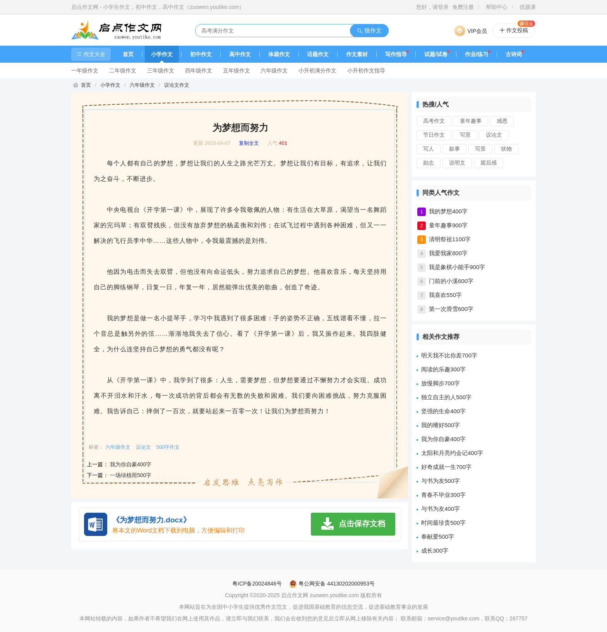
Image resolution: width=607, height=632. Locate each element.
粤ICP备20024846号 (257, 583)
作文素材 (357, 54)
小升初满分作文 (317, 70)
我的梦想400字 (448, 211)
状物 (506, 149)
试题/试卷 (436, 54)
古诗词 (514, 54)
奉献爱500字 (437, 536)
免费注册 (463, 7)
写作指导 (396, 54)
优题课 (528, 7)
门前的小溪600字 (451, 281)
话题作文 (318, 54)
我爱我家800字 (448, 253)
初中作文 (201, 54)
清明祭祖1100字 (450, 239)
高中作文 (240, 54)
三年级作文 (160, 70)
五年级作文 (236, 70)
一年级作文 (84, 70)
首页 (128, 54)
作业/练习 (476, 54)
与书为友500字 (440, 480)
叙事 (454, 149)
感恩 (502, 121)
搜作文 (369, 30)
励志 (428, 163)
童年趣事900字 (448, 225)
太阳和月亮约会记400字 (452, 453)
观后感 (488, 163)
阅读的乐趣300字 (443, 369)
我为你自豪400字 (130, 464)
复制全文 (249, 143)
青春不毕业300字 (443, 494)
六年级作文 (274, 70)
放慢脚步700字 (440, 383)
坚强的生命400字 (443, 411)
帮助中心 (497, 7)
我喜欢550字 (445, 295)
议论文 (494, 135)
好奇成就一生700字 (446, 467)
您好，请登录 (432, 7)
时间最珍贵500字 (443, 522)
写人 (428, 149)
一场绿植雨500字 (130, 475)
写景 (465, 135)
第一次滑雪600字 (451, 309)
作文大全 (91, 54)
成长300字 (434, 550)
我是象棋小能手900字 (457, 267)
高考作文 (434, 121)
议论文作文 (176, 85)
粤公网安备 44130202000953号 (332, 583)
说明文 (457, 163)
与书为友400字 (440, 508)
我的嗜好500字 (440, 425)
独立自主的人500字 (446, 397)
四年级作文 (198, 70)
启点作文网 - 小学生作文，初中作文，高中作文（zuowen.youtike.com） (157, 7)
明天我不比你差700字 (449, 355)
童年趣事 (471, 121)
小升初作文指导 (366, 70)
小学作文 (162, 54)
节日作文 (434, 135)
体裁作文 (279, 54)
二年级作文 (122, 70)
